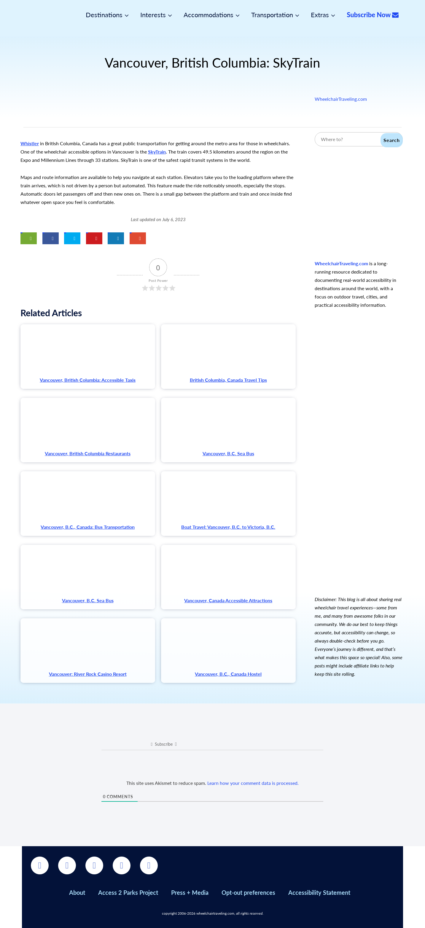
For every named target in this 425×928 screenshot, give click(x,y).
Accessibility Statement (319, 892)
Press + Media (189, 892)
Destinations (104, 15)
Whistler (29, 143)
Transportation (272, 15)
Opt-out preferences (248, 892)
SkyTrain (157, 151)
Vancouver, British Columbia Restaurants (87, 453)
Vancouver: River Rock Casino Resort (88, 674)
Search (391, 140)
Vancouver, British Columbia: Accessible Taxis (88, 380)
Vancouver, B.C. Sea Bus (228, 453)
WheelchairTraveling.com (341, 99)
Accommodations (208, 15)
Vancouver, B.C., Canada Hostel (228, 674)
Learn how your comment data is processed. (253, 783)
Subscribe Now (373, 15)
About (77, 892)
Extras (320, 15)
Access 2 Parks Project (128, 892)
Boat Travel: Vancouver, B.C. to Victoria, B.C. (228, 527)
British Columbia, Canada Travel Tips (228, 380)
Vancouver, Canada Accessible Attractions (228, 600)
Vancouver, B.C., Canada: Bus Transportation (88, 527)
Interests (153, 15)
